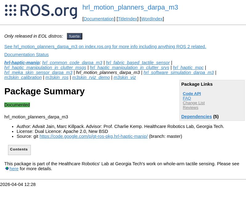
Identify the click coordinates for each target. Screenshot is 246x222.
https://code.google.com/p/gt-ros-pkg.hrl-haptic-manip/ (93, 136)
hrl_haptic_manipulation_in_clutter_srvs (129, 67)
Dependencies (196, 116)
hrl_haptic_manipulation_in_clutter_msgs (45, 67)
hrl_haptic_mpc (188, 67)
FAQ (187, 98)
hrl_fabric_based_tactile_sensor (138, 62)
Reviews (190, 107)
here (14, 168)
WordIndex (152, 18)
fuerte (74, 36)
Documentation (99, 18)
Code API (192, 93)
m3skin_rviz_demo (91, 77)
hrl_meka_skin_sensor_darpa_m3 (38, 72)
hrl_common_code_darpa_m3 (72, 62)
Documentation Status (26, 54)
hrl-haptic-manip (22, 62)
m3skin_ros (56, 77)
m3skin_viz (124, 77)
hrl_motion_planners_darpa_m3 (130, 7)
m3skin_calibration (23, 77)
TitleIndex (127, 18)
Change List (194, 103)
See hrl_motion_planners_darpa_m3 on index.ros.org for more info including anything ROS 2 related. (105, 46)
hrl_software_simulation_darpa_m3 (179, 72)
